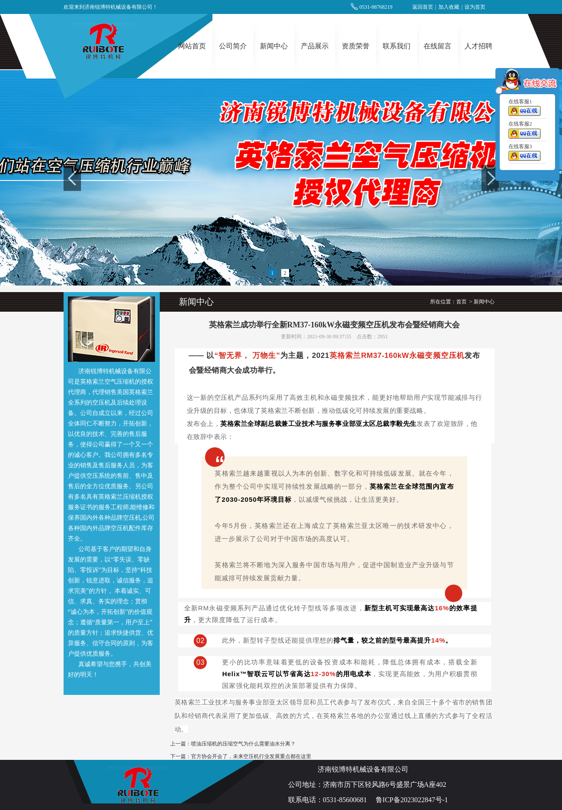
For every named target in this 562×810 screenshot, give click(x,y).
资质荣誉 (356, 46)
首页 (461, 302)
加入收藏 (448, 7)
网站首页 (192, 46)
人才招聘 (478, 46)
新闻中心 (274, 46)
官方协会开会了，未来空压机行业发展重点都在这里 (251, 756)
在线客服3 (524, 154)
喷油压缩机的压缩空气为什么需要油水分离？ (243, 744)
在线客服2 (524, 132)
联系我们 (397, 46)
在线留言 (437, 46)
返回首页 (422, 7)
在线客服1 (524, 109)
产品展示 (315, 46)
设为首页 (474, 7)
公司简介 (233, 46)
